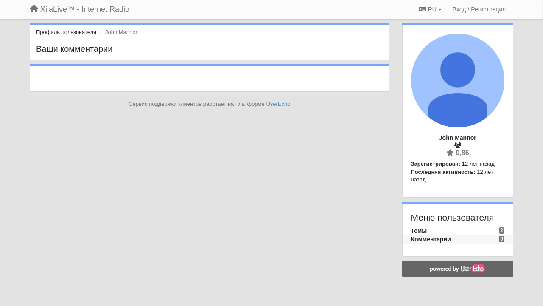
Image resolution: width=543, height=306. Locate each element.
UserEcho (278, 104)
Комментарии (431, 239)
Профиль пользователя (66, 32)
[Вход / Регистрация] (479, 9)
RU (430, 9)
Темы (419, 230)
